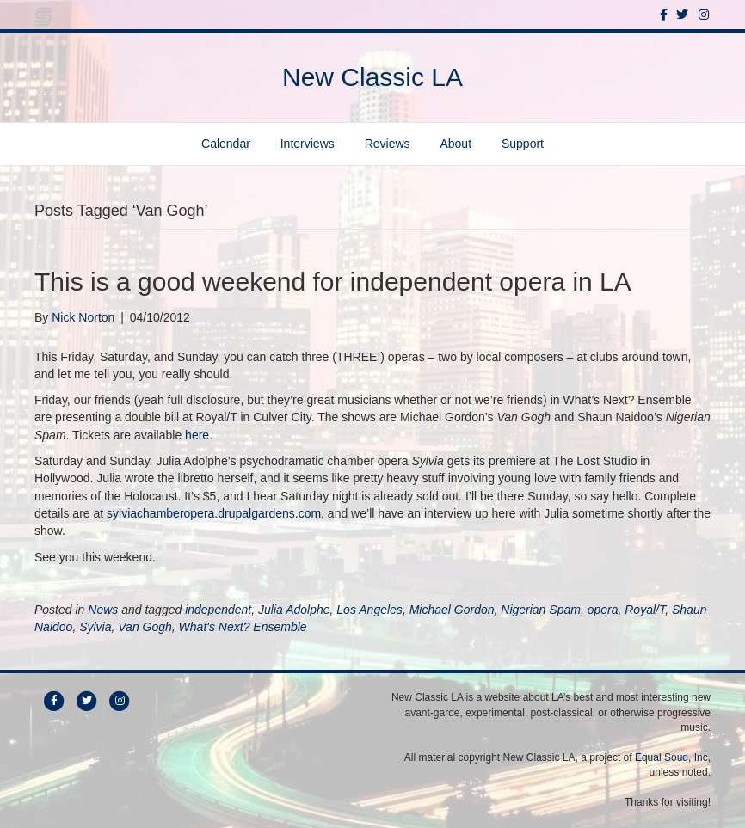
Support (523, 143)
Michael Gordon (452, 609)
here (197, 435)
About (455, 143)
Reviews (387, 143)
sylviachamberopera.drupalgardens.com (214, 513)
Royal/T (645, 609)
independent (218, 609)
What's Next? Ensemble (243, 627)
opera (603, 609)
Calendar (225, 143)
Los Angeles (369, 609)
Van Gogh (145, 627)
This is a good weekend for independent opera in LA (332, 281)
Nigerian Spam (541, 609)
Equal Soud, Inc (671, 757)
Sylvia (95, 627)
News (103, 609)
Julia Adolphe (294, 609)
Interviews (307, 143)
